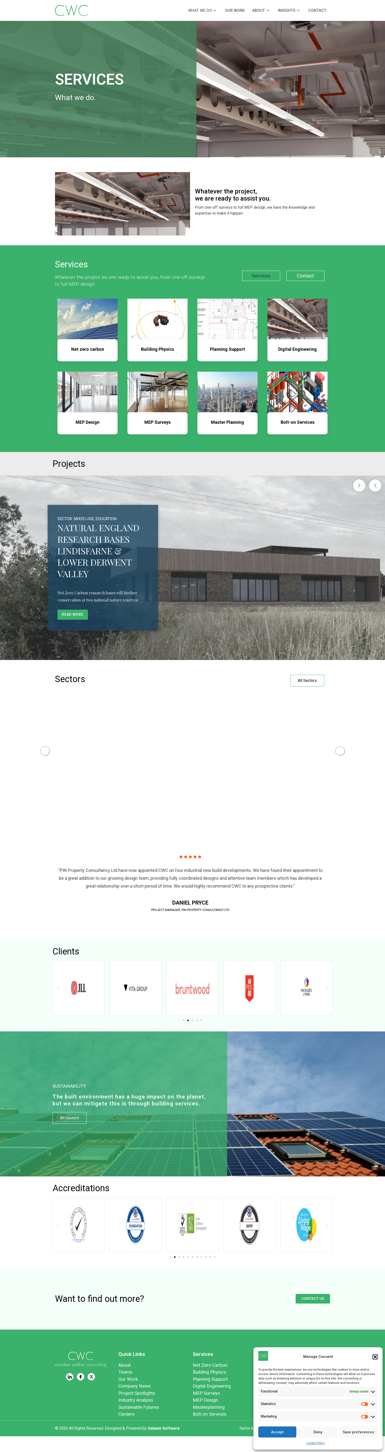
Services (261, 276)
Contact (317, 10)
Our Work (235, 10)
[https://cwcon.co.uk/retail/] (81, 748)
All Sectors (307, 680)
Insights (289, 10)
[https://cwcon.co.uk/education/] (233, 748)
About (260, 10)
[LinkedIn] (69, 1392)
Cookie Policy (315, 1443)
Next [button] (340, 758)
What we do (202, 10)
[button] (375, 1356)
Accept (277, 1432)
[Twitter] (91, 1392)
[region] (192, 568)
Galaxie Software (164, 1444)
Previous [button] (45, 758)
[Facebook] (80, 1392)
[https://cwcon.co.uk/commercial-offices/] (157, 748)
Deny (318, 1432)
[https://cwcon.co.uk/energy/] (309, 748)
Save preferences (358, 1432)
